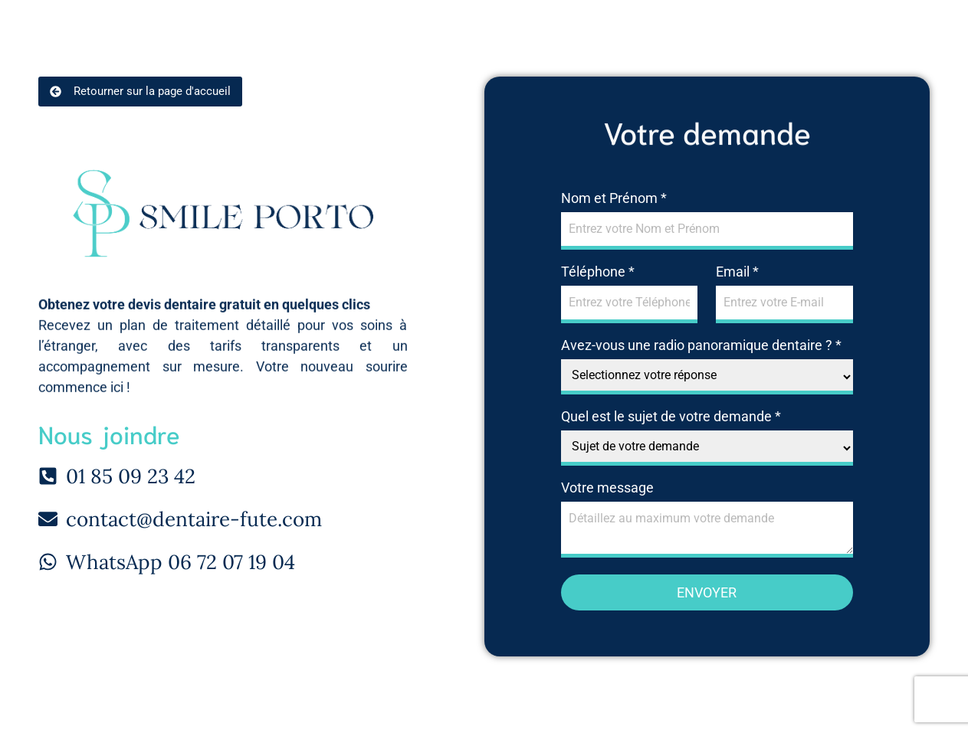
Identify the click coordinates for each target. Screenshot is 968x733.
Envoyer (707, 592)
